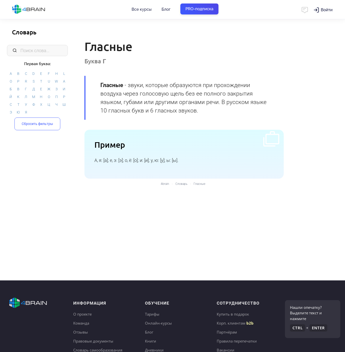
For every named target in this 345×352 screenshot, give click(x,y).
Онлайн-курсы (158, 323)
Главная (37, 9)
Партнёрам (227, 332)
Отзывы (80, 332)
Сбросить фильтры (37, 123)
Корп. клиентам (235, 323)
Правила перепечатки (237, 341)
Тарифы (152, 314)
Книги (150, 341)
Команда (81, 323)
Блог (165, 9)
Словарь (24, 32)
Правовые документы (93, 341)
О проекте (82, 314)
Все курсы (141, 9)
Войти (327, 9)
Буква (95, 61)
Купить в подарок (233, 314)
